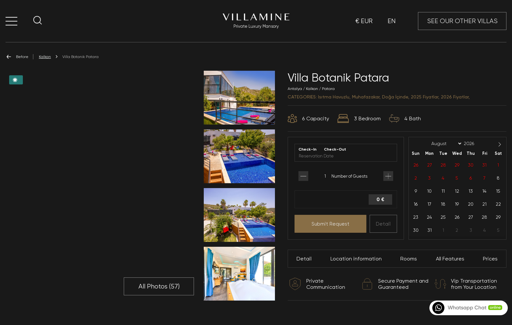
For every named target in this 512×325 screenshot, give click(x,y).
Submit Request (330, 224)
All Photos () (159, 286)
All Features (450, 259)
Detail (383, 224)
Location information (356, 259)
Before (17, 56)
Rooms (408, 259)
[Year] (474, 143)
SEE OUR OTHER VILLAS (462, 21)
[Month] (445, 144)
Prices (490, 259)
